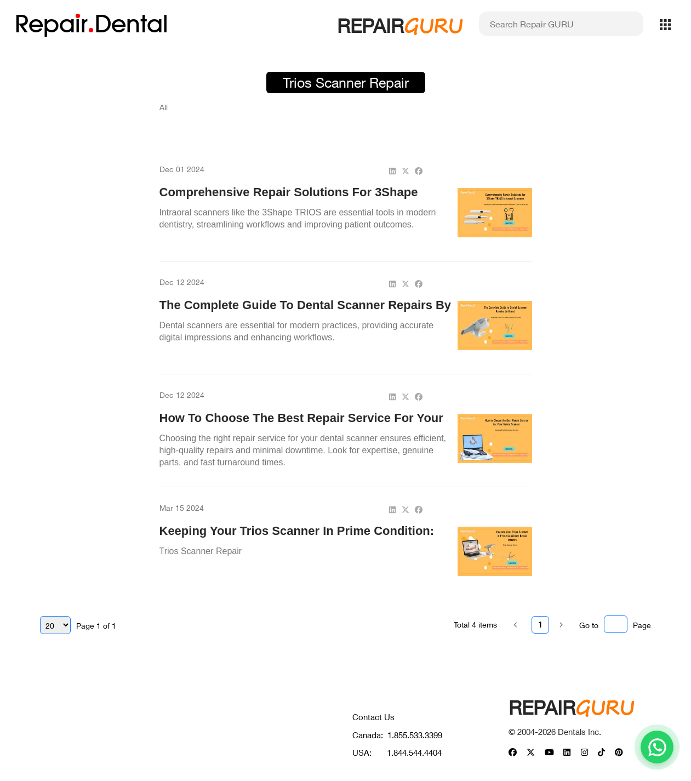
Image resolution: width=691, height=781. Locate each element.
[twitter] (405, 170)
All (163, 107)
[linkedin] (392, 170)
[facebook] (418, 170)
